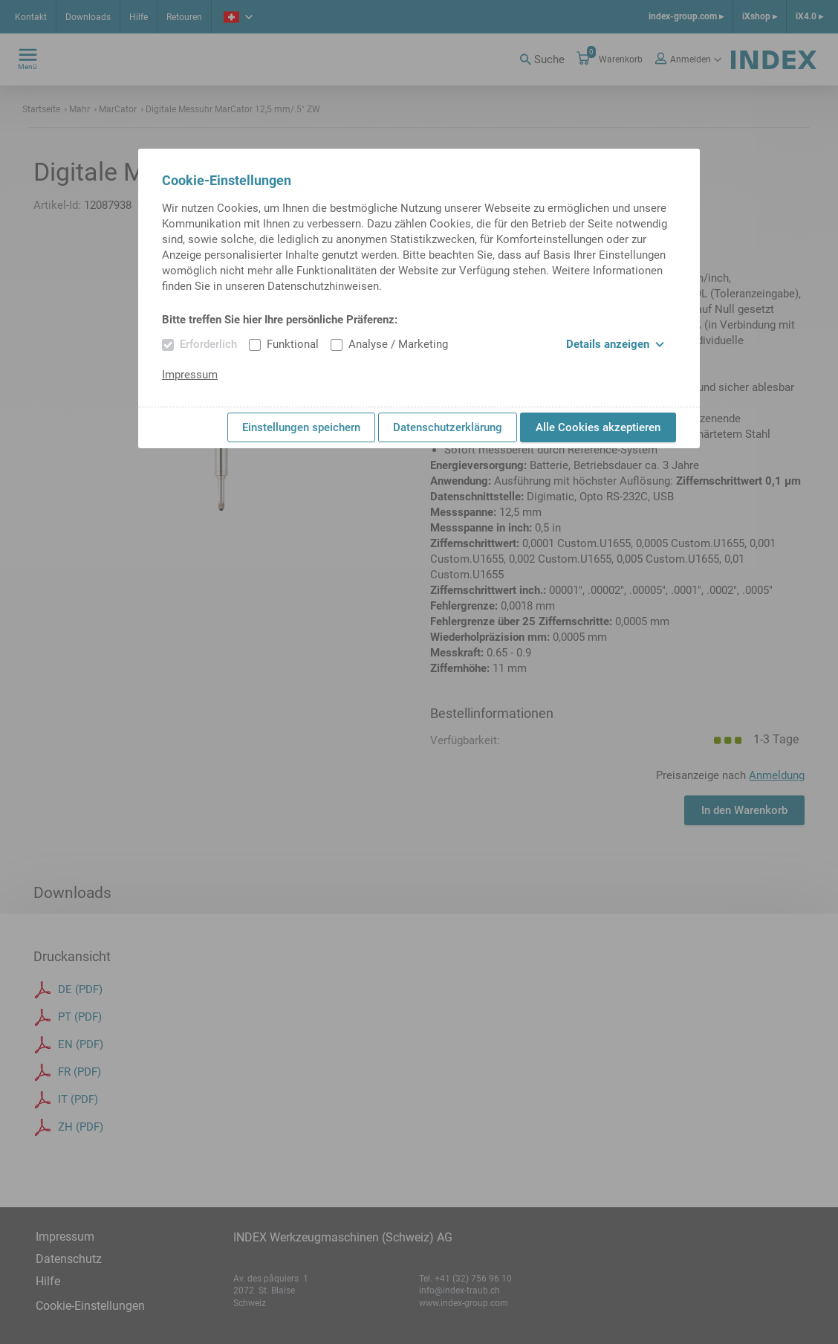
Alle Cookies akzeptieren (598, 427)
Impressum (190, 374)
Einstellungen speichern (301, 427)
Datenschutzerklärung (447, 427)
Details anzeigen (615, 344)
